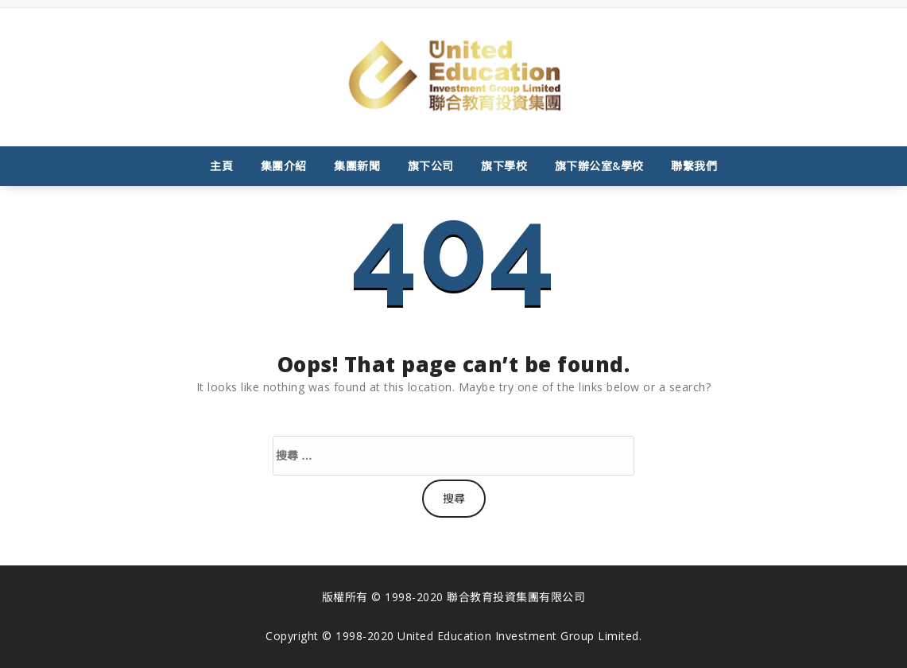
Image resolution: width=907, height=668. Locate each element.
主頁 (221, 165)
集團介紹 (284, 165)
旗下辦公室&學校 (599, 165)
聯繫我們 (694, 165)
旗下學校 (504, 165)
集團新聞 (357, 165)
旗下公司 (431, 165)
